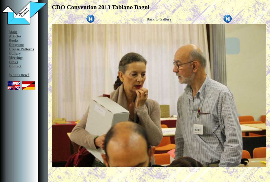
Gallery (15, 53)
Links (13, 62)
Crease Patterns (21, 49)
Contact (15, 66)
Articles (15, 36)
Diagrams (16, 45)
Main (13, 32)
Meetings (16, 58)
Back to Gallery (158, 19)
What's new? (19, 75)
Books (13, 40)
